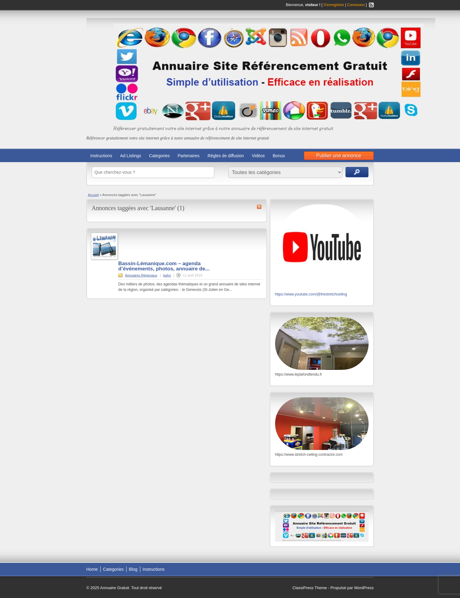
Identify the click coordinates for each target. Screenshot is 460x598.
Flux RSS (371, 4)
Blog (133, 569)
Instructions (101, 155)
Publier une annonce (338, 155)
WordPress (364, 587)
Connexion (356, 5)
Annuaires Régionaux (141, 275)
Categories (159, 155)
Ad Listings (130, 155)
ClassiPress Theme (310, 587)
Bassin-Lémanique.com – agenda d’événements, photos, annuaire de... (164, 266)
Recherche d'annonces (357, 172)
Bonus (279, 155)
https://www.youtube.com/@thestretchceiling (311, 294)
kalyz (167, 275)
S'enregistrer (333, 5)
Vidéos (258, 155)
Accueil (93, 195)
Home (92, 569)
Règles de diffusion (226, 155)
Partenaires (189, 155)
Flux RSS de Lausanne (259, 206)
